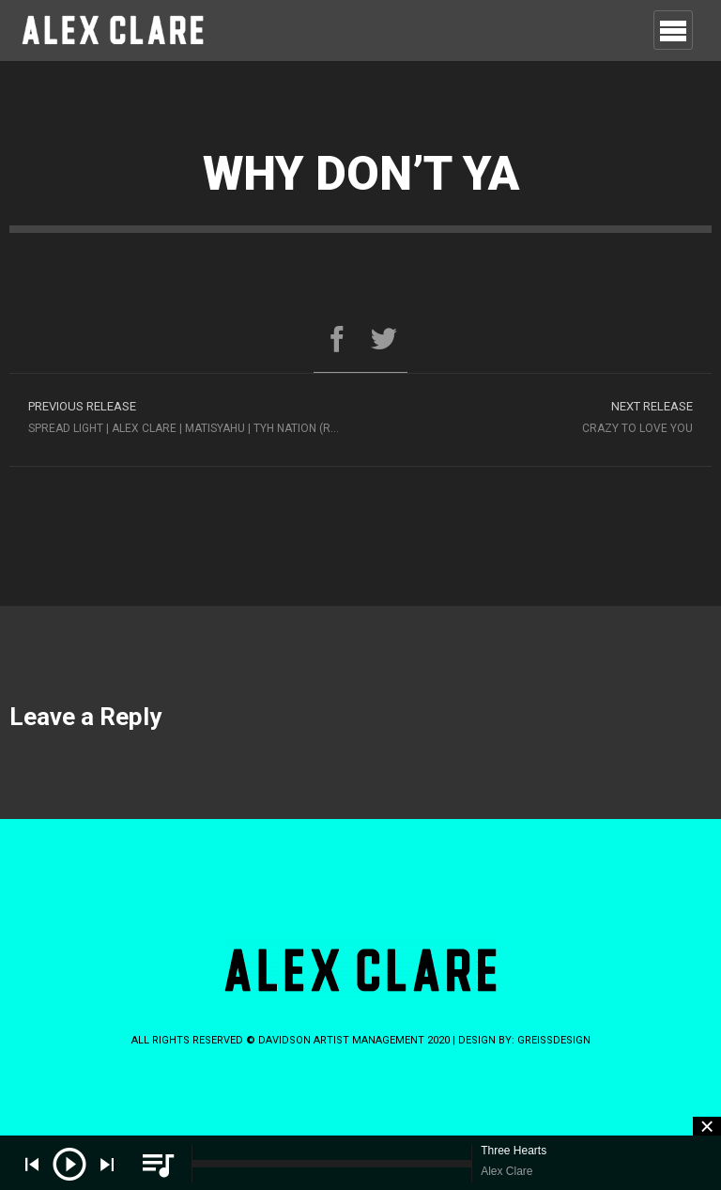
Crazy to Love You (536, 414)
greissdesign (554, 1040)
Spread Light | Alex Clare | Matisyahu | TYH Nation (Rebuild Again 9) (194, 414)
